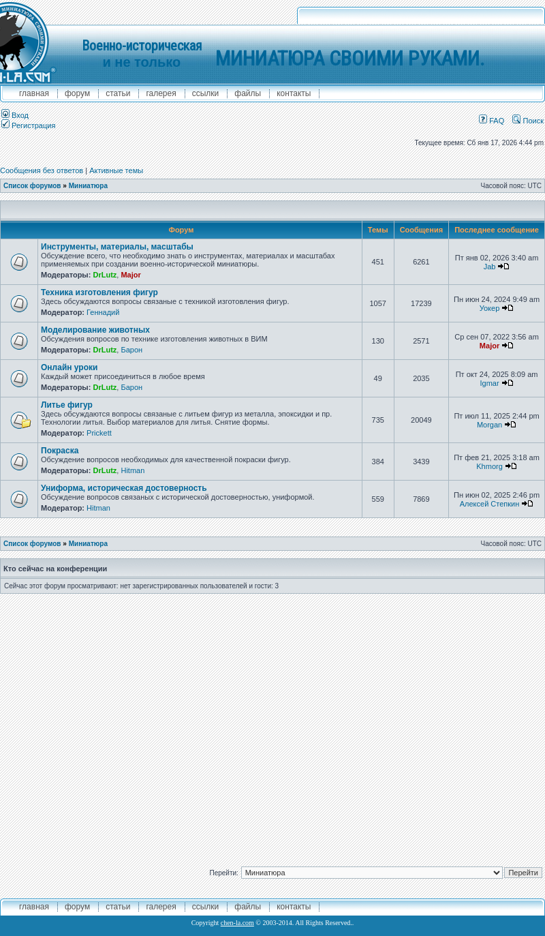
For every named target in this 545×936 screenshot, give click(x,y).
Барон (131, 350)
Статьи (118, 93)
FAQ (491, 121)
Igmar (489, 383)
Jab (490, 266)
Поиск (528, 121)
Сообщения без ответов (41, 170)
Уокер (490, 308)
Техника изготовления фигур (99, 292)
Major (130, 275)
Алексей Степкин (490, 504)
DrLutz (104, 275)
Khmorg (489, 466)
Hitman (132, 470)
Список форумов (32, 186)
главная (34, 93)
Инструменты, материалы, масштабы (117, 247)
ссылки (205, 93)
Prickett (99, 433)
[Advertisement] (131, 725)
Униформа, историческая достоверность (124, 488)
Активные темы (116, 170)
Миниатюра (88, 186)
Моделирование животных (95, 330)
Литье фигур (67, 405)
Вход (15, 115)
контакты (294, 93)
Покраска (59, 450)
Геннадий (103, 312)
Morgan (489, 425)
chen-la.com (237, 922)
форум (77, 93)
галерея (161, 93)
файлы (247, 93)
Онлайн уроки (69, 367)
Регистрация (28, 125)
